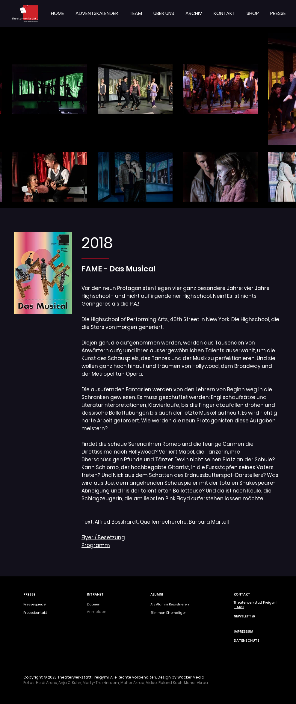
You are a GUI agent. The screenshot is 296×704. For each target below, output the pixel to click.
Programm (95, 545)
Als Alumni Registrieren (169, 604)
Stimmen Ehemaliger (168, 612)
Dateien (93, 604)
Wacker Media (190, 677)
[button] (135, 13)
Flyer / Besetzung (103, 537)
